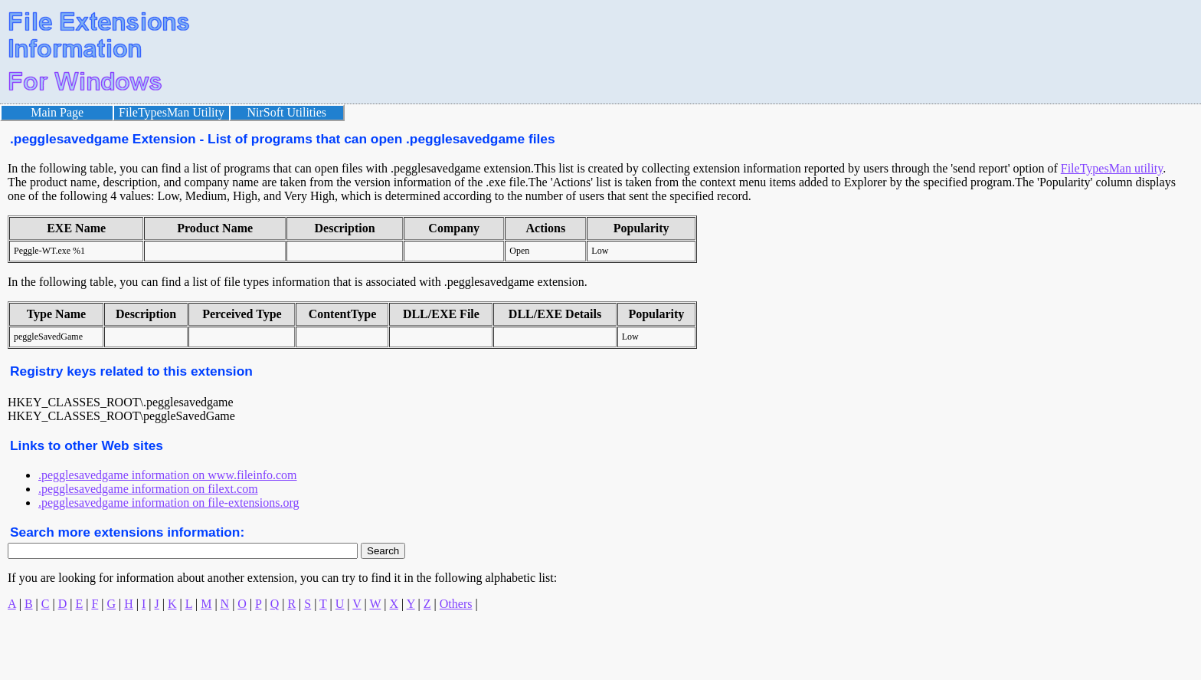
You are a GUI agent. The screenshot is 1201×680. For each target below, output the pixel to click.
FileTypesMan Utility (171, 112)
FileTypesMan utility (1112, 168)
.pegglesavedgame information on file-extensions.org (168, 502)
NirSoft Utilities (287, 112)
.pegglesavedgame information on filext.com (148, 488)
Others (456, 603)
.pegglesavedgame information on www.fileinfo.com (167, 474)
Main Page (57, 112)
